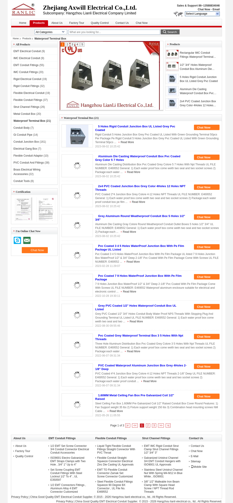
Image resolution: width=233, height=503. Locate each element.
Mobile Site (199, 466)
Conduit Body (21, 127)
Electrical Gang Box (25, 148)
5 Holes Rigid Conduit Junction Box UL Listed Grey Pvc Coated (199, 79)
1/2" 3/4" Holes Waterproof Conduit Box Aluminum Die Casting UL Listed (196, 67)
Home (22, 22)
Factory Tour (76, 22)
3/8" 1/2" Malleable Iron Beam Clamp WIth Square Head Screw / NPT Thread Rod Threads (162, 486)
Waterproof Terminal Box (29, 120)
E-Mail (194, 456)
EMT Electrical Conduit (27, 51)
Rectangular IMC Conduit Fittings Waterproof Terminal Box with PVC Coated (196, 55)
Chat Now (204, 9)
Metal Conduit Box (24, 113)
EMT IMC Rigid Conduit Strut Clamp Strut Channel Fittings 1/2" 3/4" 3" (161, 449)
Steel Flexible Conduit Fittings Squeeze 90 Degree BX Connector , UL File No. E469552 (115, 486)
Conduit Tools (21, 181)
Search (172, 32)
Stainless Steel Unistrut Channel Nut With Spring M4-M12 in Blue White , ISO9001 (163, 473)
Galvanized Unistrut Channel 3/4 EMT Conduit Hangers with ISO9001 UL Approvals (162, 461)
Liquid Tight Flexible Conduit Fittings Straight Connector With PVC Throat (116, 449)
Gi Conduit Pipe (22, 134)
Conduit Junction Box (26, 141)
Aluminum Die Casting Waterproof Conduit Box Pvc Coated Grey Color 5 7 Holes (197, 91)
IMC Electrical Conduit (26, 58)
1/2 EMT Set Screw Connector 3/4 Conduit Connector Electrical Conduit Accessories (69, 449)
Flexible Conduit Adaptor (28, 155)
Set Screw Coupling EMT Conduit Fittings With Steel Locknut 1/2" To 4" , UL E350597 (66, 474)
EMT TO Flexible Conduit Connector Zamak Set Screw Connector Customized (115, 473)
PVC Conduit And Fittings (28, 162)
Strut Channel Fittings (26, 107)
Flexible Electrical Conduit (28, 93)
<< (134, 425)
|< (128, 425)
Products (39, 22)
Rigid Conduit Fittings (26, 86)
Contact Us (122, 22)
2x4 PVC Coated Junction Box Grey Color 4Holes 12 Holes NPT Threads (198, 103)
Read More (127, 142)
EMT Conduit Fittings (26, 65)
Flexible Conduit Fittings (27, 100)
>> (161, 425)
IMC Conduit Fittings (25, 72)
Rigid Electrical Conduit (27, 79)
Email (216, 9)
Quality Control (100, 22)
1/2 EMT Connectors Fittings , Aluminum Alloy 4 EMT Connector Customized (68, 488)
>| (168, 425)
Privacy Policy (19, 497)
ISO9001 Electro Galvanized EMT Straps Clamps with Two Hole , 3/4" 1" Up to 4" (68, 461)
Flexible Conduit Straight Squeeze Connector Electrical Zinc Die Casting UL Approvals (115, 461)
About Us (56, 22)
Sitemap (196, 461)
